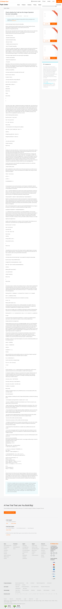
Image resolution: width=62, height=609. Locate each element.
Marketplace (40, 4)
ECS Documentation (25, 586)
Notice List (31, 598)
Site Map (42, 556)
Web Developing (46, 590)
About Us (11, 598)
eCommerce (49, 583)
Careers (5, 598)
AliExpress (26, 600)
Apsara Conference (7, 555)
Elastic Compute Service (19, 583)
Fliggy (40, 600)
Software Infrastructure (45, 586)
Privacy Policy (18, 598)
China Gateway (25, 548)
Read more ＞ (14, 20)
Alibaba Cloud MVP (44, 548)
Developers (39, 590)
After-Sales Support (35, 548)
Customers (6, 550)
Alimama (37, 600)
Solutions (29, 4)
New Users (25, 588)
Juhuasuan (22, 600)
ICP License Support (26, 550)
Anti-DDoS (32, 583)
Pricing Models (6, 547)
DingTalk (7, 601)
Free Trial (14, 545)
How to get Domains (35, 586)
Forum (33, 553)
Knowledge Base (25, 547)
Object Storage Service (41, 583)
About (18, 4)
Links (37, 598)
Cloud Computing (25, 590)
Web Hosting (17, 584)
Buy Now (53, 23)
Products (23, 4)
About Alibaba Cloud (7, 545)
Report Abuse (34, 550)
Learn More (47, 23)
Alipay (11, 601)
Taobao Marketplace (13, 600)
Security (23, 584)
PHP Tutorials (17, 592)
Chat (7, 523)
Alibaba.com (30, 600)
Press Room (43, 553)
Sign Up (59, 1)
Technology (25, 545)
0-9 (56, 593)
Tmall (18, 600)
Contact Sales (58, 4)
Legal (25, 598)
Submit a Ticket (34, 547)
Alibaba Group (6, 600)
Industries (33, 590)
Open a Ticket (8, 529)
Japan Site (17, 586)
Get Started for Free (9, 512)
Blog (23, 553)
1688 (34, 600)
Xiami (5, 601)
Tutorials (53, 590)
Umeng (56, 600)
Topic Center (17, 590)
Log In (53, 1)
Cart (43, 1)
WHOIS (42, 555)
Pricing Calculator (35, 555)
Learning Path (17, 588)
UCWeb (53, 600)
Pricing (34, 4)
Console (48, 1)
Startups (5, 553)
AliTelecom (47, 600)
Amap (50, 600)
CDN (27, 583)
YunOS (43, 600)
